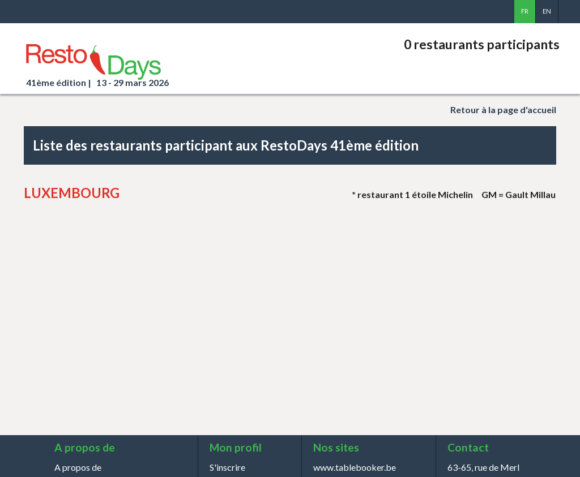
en (547, 11)
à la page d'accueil (503, 109)
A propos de (77, 467)
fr (524, 11)
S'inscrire (227, 467)
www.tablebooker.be (354, 467)
